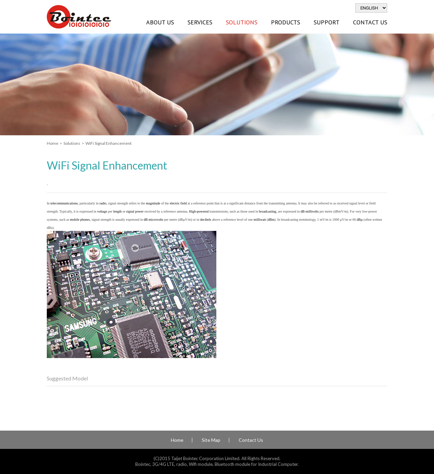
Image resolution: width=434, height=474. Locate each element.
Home (52, 143)
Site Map (211, 440)
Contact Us (370, 22)
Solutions (241, 22)
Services (200, 22)
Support (326, 22)
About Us (160, 22)
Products (285, 22)
